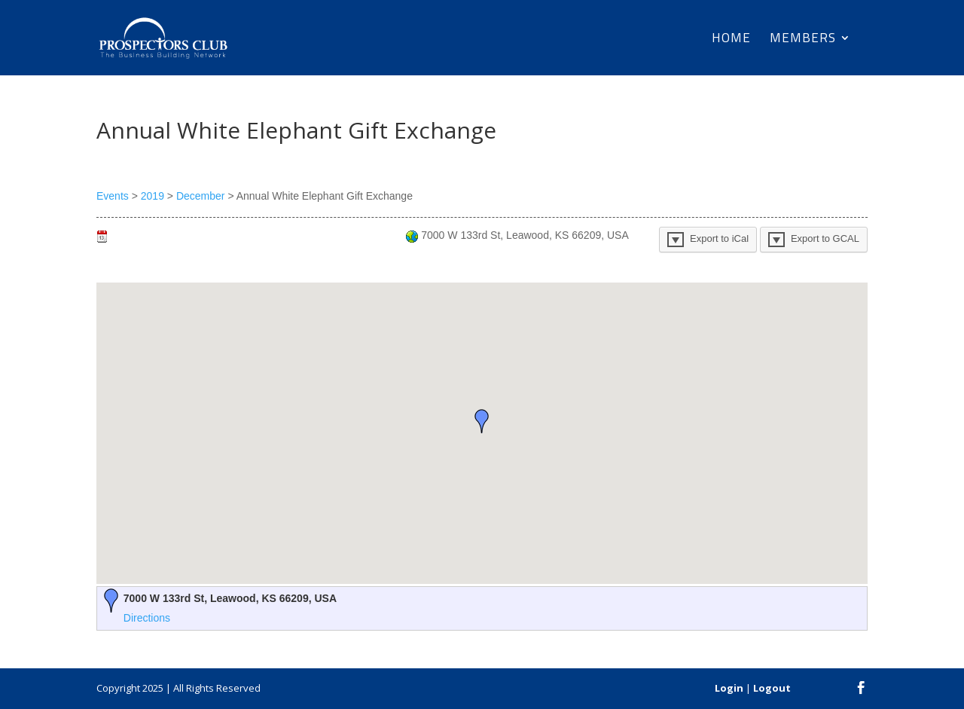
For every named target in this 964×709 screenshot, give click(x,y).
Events (112, 196)
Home (731, 39)
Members (803, 39)
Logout (772, 688)
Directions (147, 618)
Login (729, 688)
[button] (482, 421)
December (200, 196)
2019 (152, 196)
